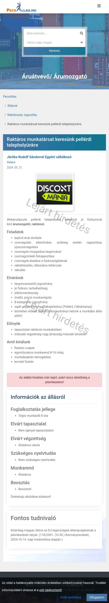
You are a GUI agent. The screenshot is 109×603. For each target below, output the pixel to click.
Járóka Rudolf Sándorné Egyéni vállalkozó (39, 157)
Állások (12, 106)
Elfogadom (96, 597)
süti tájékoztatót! (50, 590)
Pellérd (11, 162)
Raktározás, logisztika (22, 115)
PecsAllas (9, 96)
